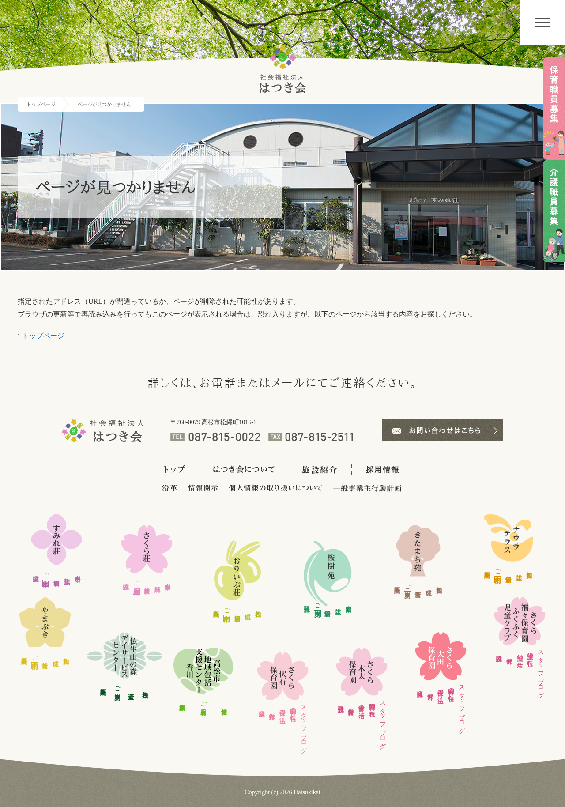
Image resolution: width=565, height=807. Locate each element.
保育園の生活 (282, 709)
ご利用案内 (46, 572)
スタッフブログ (303, 725)
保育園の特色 (293, 707)
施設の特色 (530, 652)
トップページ (41, 104)
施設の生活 (519, 653)
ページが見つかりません (104, 104)
